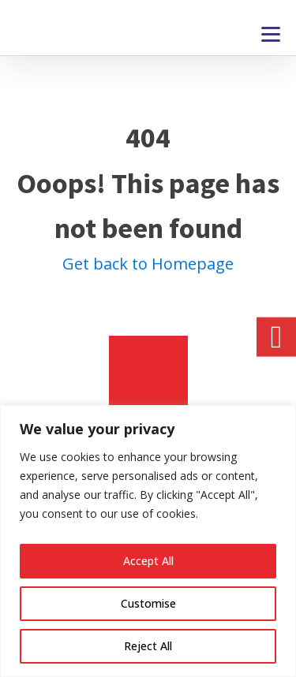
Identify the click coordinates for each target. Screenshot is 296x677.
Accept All (148, 560)
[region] (148, 541)
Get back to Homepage (148, 263)
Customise (148, 603)
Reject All (148, 645)
